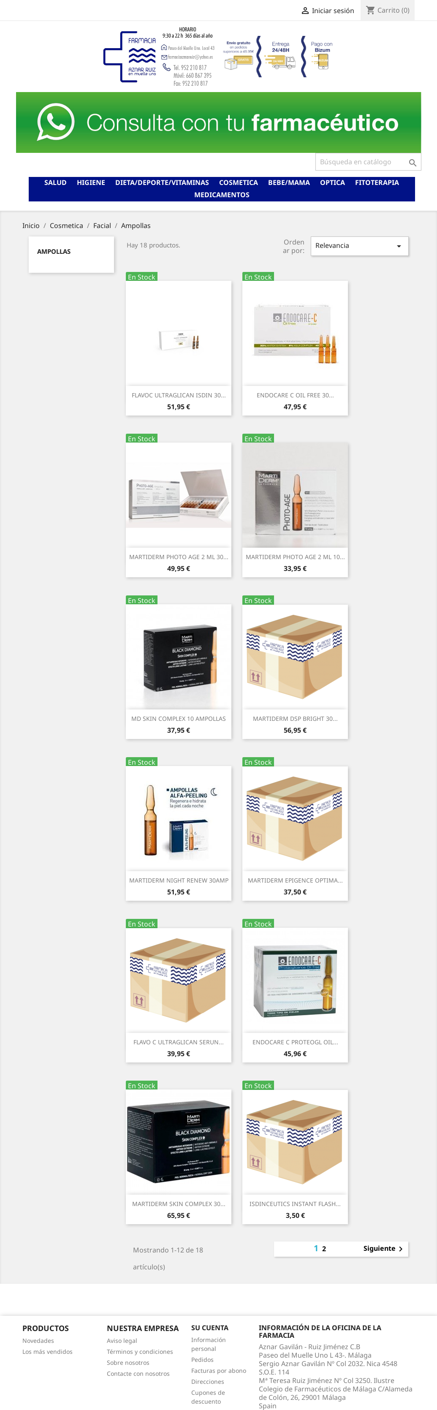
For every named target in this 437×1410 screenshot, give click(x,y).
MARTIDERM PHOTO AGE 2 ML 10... (295, 557)
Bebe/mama (289, 182)
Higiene (91, 182)
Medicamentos (222, 194)
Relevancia (359, 246)
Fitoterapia (377, 182)
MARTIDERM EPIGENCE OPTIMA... (295, 880)
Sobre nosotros (128, 1362)
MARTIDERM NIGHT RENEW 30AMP (178, 880)
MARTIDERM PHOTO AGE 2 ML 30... (178, 557)
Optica (332, 182)
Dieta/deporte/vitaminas (162, 182)
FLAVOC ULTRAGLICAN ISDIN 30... (179, 395)
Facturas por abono (218, 1371)
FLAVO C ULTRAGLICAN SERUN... (178, 1042)
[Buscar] (368, 162)
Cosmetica (238, 182)
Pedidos (202, 1360)
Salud (55, 182)
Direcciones (207, 1381)
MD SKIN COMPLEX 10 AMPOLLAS (178, 719)
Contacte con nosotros (138, 1373)
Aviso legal (122, 1341)
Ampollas (54, 251)
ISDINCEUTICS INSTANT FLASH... (295, 1204)
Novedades (38, 1341)
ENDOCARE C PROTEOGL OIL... (295, 1042)
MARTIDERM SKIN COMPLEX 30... (178, 1204)
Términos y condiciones (140, 1352)
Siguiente (385, 1249)
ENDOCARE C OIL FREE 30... (295, 395)
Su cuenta (209, 1327)
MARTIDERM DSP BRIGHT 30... (295, 719)
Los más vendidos (47, 1352)
